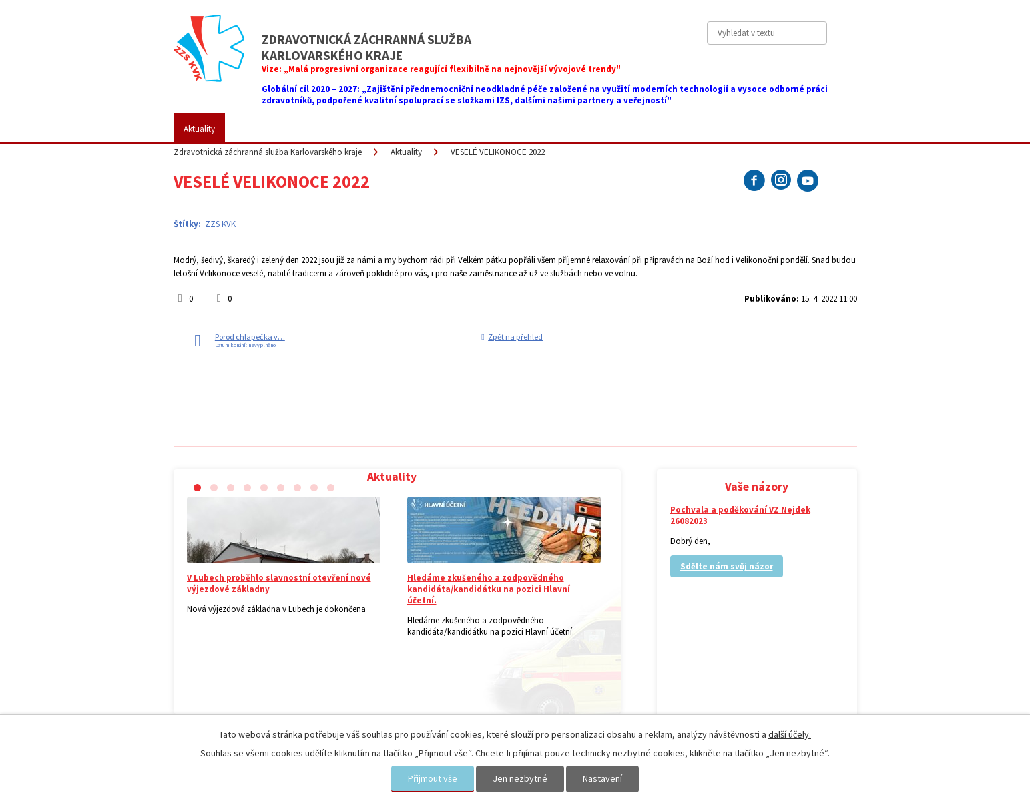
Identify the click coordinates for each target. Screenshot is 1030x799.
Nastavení (602, 778)
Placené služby (411, 129)
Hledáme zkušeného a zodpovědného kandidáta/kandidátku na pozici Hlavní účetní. (488, 589)
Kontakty (685, 129)
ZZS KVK (260, 129)
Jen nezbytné (520, 778)
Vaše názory (617, 129)
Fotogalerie (488, 129)
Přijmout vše (432, 778)
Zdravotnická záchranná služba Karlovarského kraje (268, 152)
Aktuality (199, 129)
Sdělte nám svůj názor (726, 566)
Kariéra (552, 129)
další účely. (789, 734)
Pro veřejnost (330, 129)
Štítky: (187, 224)
